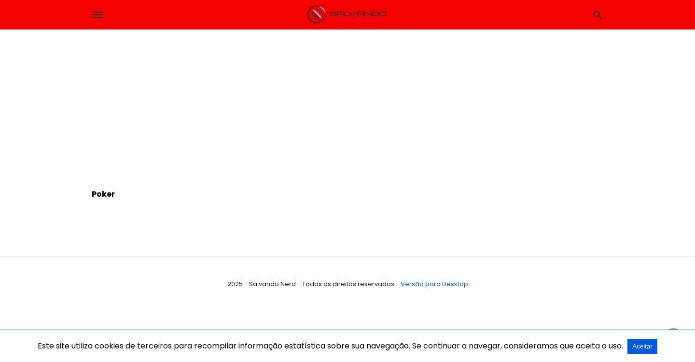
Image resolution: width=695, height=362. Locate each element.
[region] (347, 102)
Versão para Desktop (434, 284)
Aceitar (642, 346)
